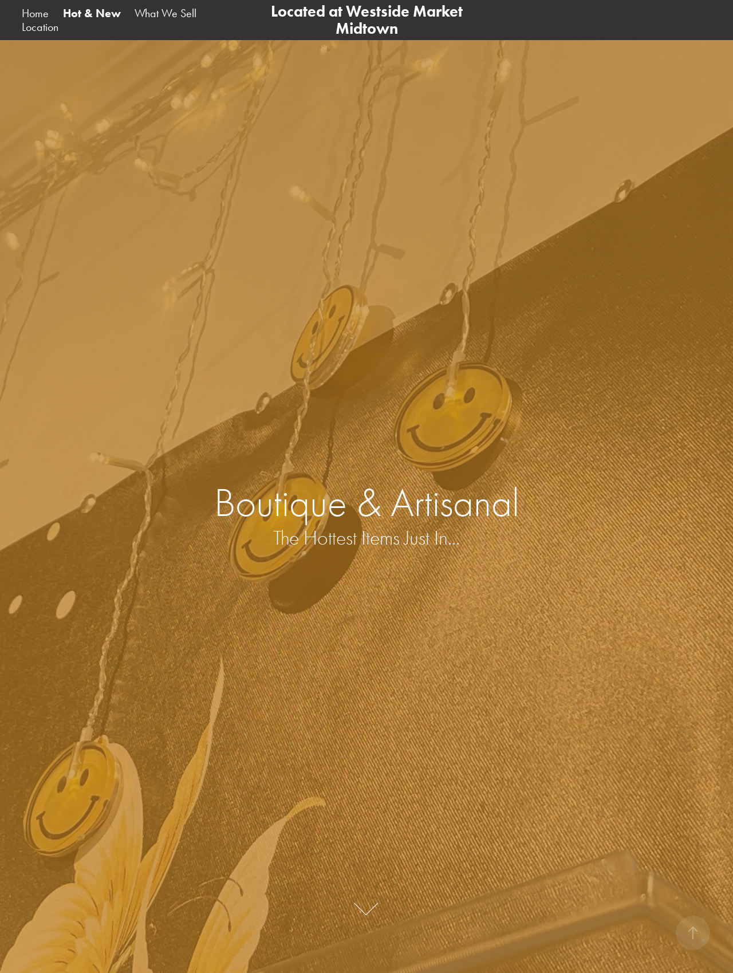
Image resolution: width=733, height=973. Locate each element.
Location (40, 27)
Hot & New (92, 13)
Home (35, 13)
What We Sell (165, 13)
